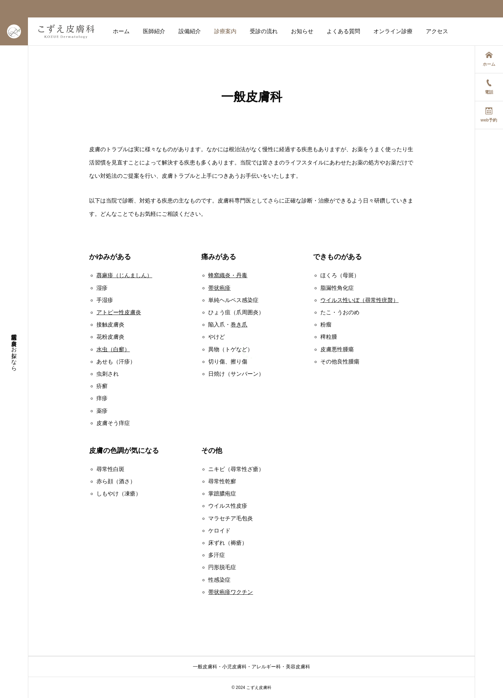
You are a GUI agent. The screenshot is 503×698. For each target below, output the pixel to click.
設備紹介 (189, 31)
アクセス (437, 31)
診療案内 (225, 31)
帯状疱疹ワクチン (230, 592)
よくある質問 (343, 31)
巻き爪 (239, 325)
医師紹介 (154, 31)
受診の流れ (264, 31)
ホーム (121, 31)
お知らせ (302, 31)
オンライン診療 (393, 31)
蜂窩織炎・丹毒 (227, 275)
